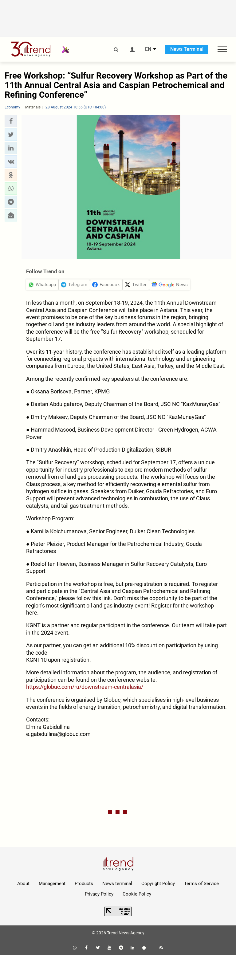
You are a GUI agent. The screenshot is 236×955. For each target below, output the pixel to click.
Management (52, 883)
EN (148, 49)
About (23, 883)
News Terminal (186, 49)
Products (84, 883)
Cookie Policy (137, 894)
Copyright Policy (158, 883)
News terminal (117, 883)
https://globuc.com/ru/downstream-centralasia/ (84, 687)
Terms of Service (201, 883)
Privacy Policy (99, 894)
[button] (10, 121)
